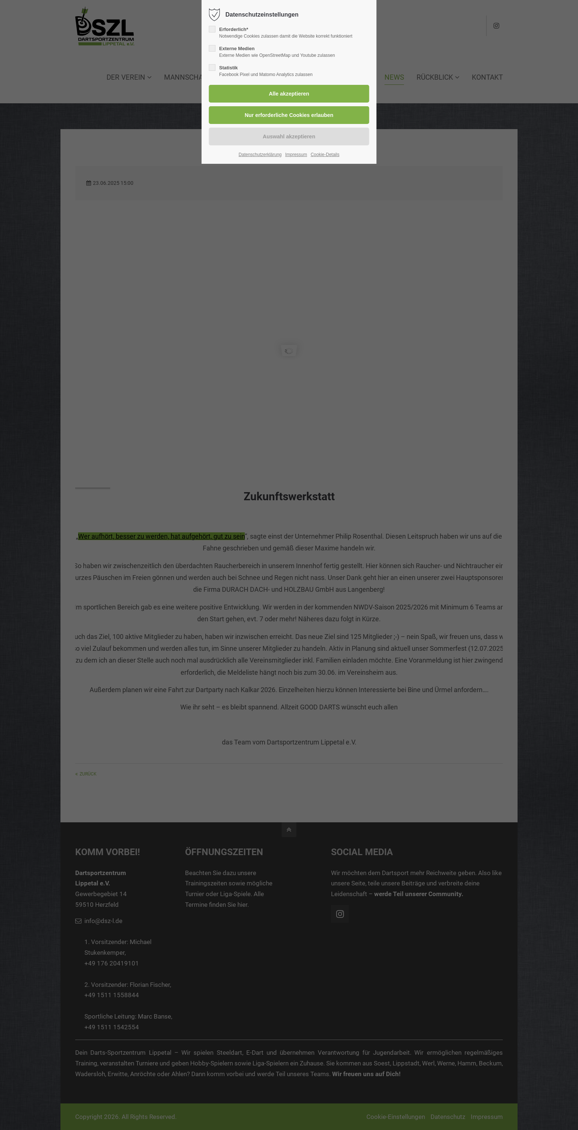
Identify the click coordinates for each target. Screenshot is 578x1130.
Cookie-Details (325, 154)
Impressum (296, 154)
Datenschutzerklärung (260, 154)
